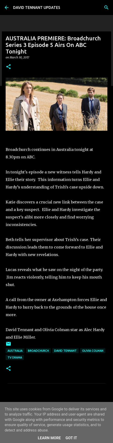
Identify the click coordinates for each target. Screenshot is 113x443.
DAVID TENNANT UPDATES (36, 7)
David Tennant (65, 350)
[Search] (106, 7)
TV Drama (15, 357)
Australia (15, 350)
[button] (8, 67)
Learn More (49, 438)
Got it (71, 438)
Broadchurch (38, 350)
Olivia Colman (92, 350)
